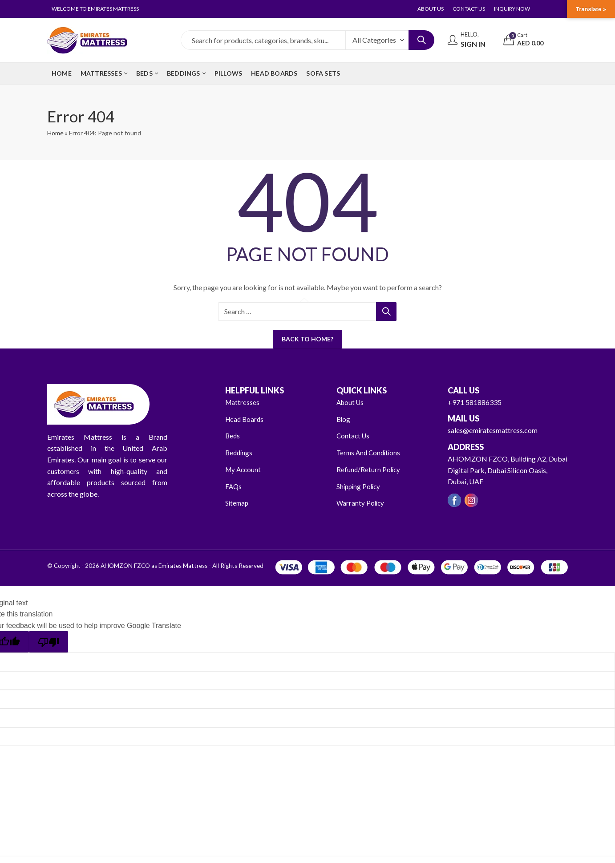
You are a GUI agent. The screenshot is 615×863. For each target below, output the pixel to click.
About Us (351, 402)
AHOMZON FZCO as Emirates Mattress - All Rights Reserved (180, 565)
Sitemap (237, 502)
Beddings (239, 452)
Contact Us (353, 435)
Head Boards (245, 418)
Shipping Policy (359, 486)
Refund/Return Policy (369, 469)
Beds (233, 435)
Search (421, 40)
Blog (343, 418)
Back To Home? (307, 339)
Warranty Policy (361, 502)
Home (55, 133)
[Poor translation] (48, 641)
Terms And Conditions (370, 452)
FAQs (234, 486)
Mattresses (242, 402)
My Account (244, 469)
